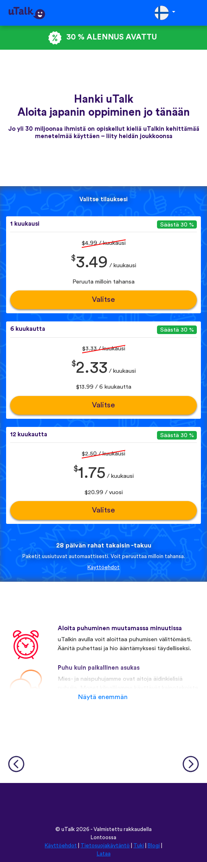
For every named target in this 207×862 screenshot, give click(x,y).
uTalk (68, 829)
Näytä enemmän (103, 697)
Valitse (103, 299)
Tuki (138, 846)
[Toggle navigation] (195, 12)
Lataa (104, 854)
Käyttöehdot (103, 567)
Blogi (154, 846)
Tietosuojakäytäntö (105, 846)
